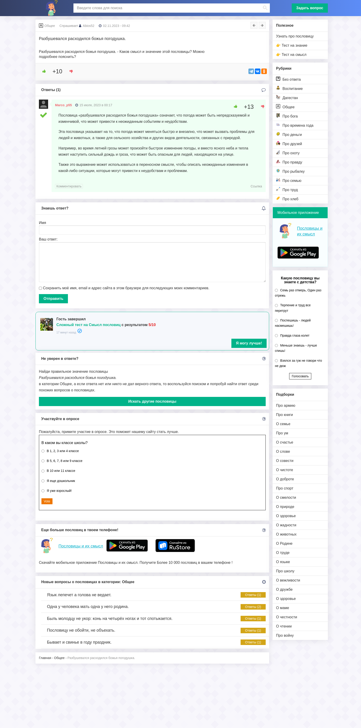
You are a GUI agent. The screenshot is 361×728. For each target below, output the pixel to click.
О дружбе (284, 589)
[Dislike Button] (69, 71)
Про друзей (289, 143)
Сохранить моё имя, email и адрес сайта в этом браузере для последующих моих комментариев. (126, 288)
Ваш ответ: (48, 239)
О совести (284, 461)
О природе (285, 507)
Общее (285, 106)
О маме (282, 608)
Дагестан (287, 97)
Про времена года (294, 125)
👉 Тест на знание (291, 45)
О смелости (286, 497)
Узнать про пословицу (295, 36)
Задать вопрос (309, 8)
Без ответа (288, 79)
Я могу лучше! (249, 343)
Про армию (285, 405)
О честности (286, 617)
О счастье (284, 442)
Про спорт (284, 488)
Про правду (289, 161)
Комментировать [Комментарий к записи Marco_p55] (69, 186)
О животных (286, 534)
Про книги (284, 415)
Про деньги (289, 134)
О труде (283, 553)
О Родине (284, 543)
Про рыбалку (290, 171)
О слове (283, 451)
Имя (42, 223)
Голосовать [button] (300, 376)
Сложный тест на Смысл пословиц (88, 325)
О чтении (284, 626)
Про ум (282, 433)
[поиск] (171, 8)
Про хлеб (287, 198)
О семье (283, 424)
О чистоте (284, 470)
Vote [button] (47, 501)
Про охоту (288, 152)
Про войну (285, 635)
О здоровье (286, 516)
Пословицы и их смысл (80, 546)
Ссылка (256, 186)
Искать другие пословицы (152, 401)
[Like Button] (42, 71)
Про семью (288, 180)
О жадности (286, 525)
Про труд (287, 189)
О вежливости (288, 580)
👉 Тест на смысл (291, 55)
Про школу (285, 571)
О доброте (285, 479)
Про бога (287, 115)
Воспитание (289, 88)
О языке (283, 562)
